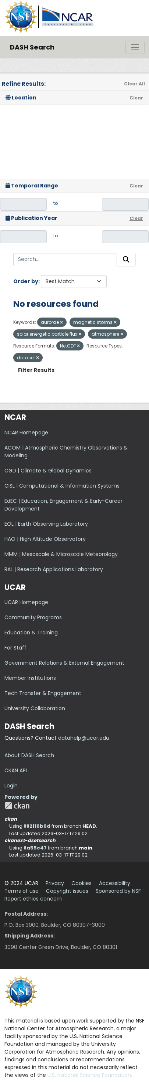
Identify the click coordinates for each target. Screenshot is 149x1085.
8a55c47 (35, 847)
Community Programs (33, 617)
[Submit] (126, 259)
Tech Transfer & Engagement (42, 693)
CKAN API (15, 770)
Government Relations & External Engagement (64, 663)
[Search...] (65, 259)
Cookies (81, 883)
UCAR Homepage (26, 602)
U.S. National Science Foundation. (89, 1075)
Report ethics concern (33, 898)
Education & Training (31, 632)
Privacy (55, 883)
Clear (136, 98)
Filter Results (36, 370)
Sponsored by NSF (118, 891)
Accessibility (114, 883)
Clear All (134, 84)
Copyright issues (67, 891)
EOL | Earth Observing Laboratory (46, 524)
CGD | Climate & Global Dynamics (48, 470)
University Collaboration (34, 708)
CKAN (16, 806)
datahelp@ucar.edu (83, 738)
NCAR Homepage (26, 432)
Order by (25, 281)
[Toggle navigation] (135, 47)
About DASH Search (29, 755)
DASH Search (32, 47)
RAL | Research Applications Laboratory (53, 569)
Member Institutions (30, 678)
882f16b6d (37, 826)
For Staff (15, 647)
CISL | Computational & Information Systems (62, 485)
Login (11, 785)
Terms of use (21, 891)
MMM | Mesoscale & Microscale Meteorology (61, 554)
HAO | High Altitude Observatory (45, 539)
